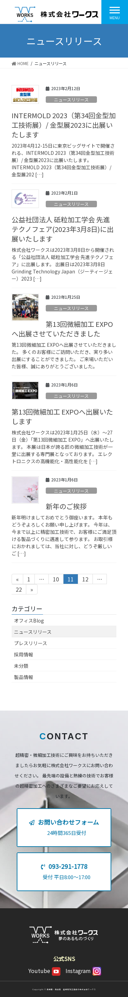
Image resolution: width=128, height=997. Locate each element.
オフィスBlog (29, 620)
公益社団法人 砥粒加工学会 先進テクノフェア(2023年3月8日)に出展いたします (63, 229)
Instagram (83, 971)
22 (18, 589)
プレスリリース (30, 643)
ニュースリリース (71, 99)
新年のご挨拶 (66, 506)
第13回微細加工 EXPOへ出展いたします (62, 416)
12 (85, 579)
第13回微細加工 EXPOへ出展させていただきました (62, 329)
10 (56, 579)
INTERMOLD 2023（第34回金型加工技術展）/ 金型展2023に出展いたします (64, 124)
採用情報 (23, 654)
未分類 (21, 665)
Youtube (44, 971)
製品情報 (23, 677)
